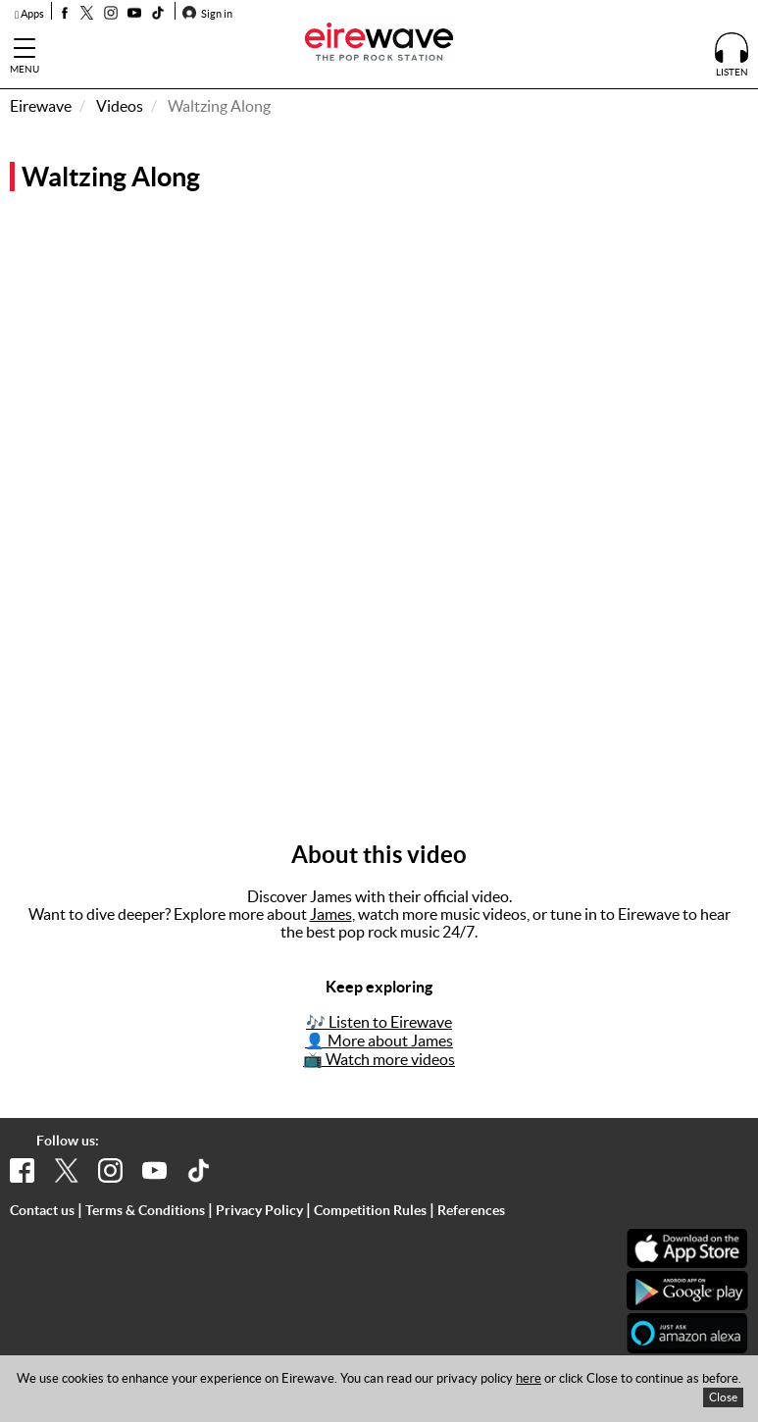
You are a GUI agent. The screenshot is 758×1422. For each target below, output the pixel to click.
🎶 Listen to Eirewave (379, 1022)
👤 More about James (379, 1040)
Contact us (42, 1210)
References (471, 1210)
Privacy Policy (259, 1210)
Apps (29, 14)
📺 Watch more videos (379, 1059)
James (331, 914)
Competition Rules (370, 1210)
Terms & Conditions (145, 1210)
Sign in (207, 14)
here (528, 1378)
